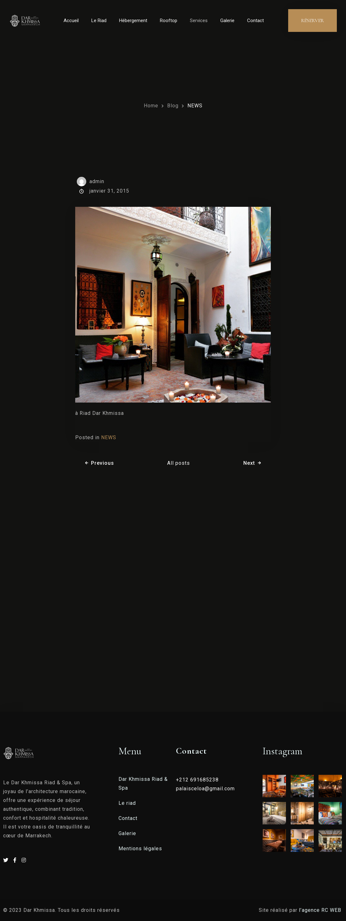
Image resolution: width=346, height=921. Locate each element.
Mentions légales (140, 849)
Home (151, 106)
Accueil (71, 20)
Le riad (127, 803)
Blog (173, 106)
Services (199, 20)
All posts (178, 463)
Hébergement (133, 20)
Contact (255, 20)
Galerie (227, 20)
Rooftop (168, 20)
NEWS (195, 106)
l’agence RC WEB (321, 910)
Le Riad (98, 20)
